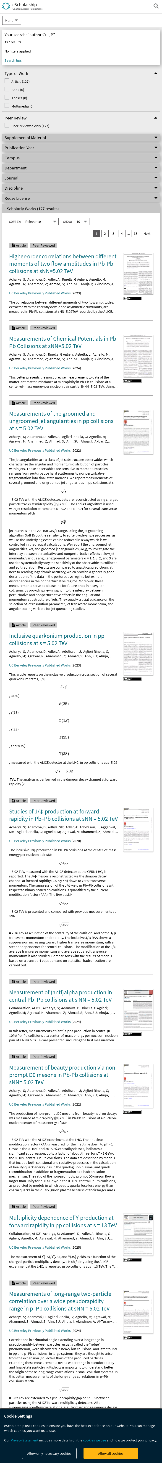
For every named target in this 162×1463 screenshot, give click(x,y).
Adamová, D (36, 279)
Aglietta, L (82, 354)
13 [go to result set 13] (135, 233)
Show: (67, 222)
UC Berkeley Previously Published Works (40, 293)
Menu (9, 20)
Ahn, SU (72, 284)
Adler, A (54, 279)
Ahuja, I (86, 284)
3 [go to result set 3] (113, 233)
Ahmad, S (56, 284)
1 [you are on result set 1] (96, 233)
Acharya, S (17, 279)
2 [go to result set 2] (105, 233)
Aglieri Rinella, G (74, 436)
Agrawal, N (17, 284)
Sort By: (15, 222)
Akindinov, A (103, 284)
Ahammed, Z (37, 284)
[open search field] (156, 6)
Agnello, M (97, 279)
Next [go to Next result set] (147, 233)
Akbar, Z (100, 441)
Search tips (13, 60)
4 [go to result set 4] (122, 233)
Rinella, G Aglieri (74, 279)
